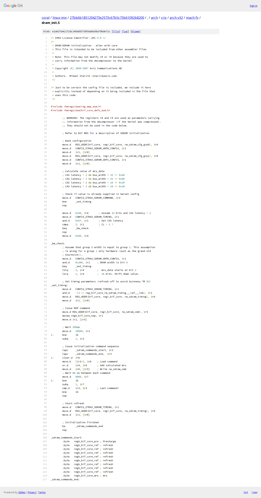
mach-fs (192, 17)
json (254, 492)
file (116, 31)
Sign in (253, 5)
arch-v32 (176, 17)
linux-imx (60, 17)
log (125, 31)
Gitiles (21, 492)
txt (246, 492)
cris (164, 17)
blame (135, 31)
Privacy (32, 492)
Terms (42, 492)
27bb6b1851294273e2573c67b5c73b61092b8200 (107, 17)
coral (45, 17)
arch (154, 17)
